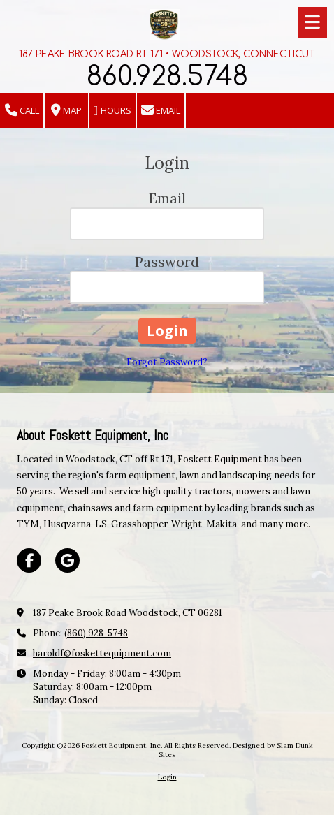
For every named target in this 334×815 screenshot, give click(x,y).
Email (160, 110)
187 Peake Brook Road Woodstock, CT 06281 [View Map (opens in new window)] (127, 613)
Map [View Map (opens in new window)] (66, 110)
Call (22, 110)
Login (167, 776)
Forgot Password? (167, 362)
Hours (112, 110)
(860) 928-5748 (96, 633)
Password (167, 261)
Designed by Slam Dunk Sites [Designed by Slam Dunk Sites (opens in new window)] (236, 749)
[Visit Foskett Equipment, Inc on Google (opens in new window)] (67, 560)
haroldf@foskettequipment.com (102, 653)
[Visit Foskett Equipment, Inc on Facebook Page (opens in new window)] (29, 560)
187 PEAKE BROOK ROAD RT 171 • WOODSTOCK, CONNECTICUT (167, 54)
